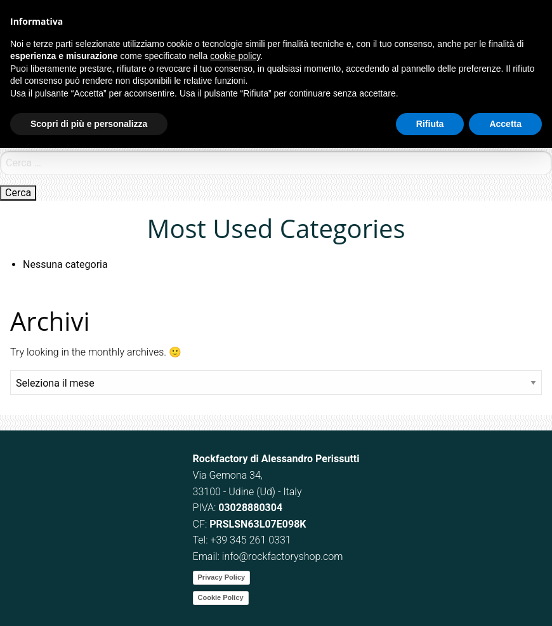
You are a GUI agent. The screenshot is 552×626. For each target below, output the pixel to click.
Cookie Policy (221, 597)
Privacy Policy (222, 577)
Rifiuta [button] (430, 124)
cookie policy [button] (235, 56)
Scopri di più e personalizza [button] (88, 124)
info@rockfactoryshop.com (282, 556)
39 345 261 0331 (253, 540)
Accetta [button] (505, 124)
